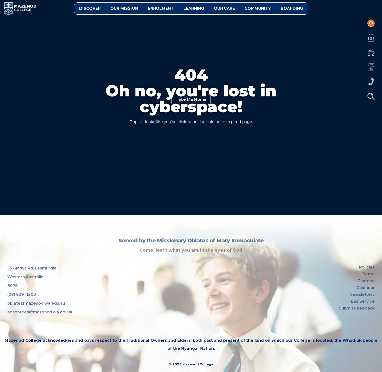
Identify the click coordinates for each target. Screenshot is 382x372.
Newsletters (371, 69)
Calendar (371, 40)
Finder (371, 99)
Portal (371, 26)
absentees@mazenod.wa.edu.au (40, 312)
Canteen (371, 55)
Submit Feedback (357, 308)
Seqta (369, 274)
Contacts (371, 84)
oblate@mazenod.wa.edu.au (36, 303)
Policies (367, 267)
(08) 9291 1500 (21, 294)
